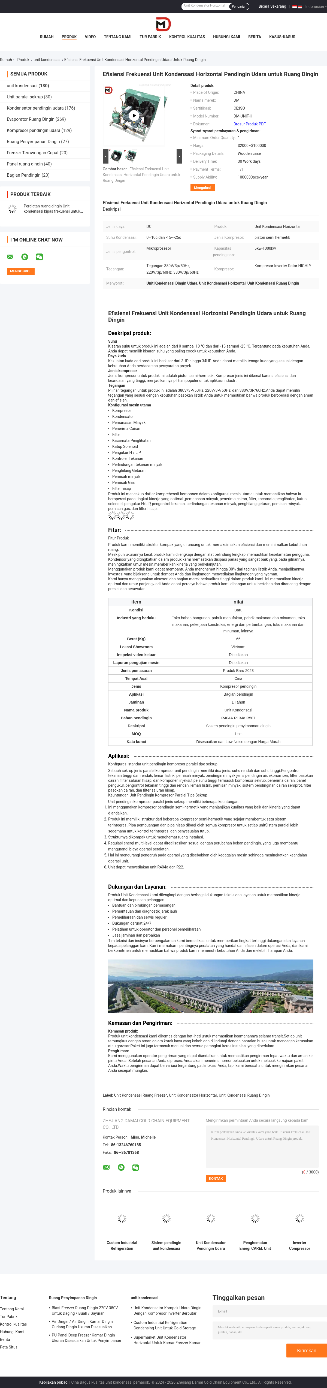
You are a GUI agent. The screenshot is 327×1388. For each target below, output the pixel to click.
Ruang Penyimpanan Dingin (33, 141)
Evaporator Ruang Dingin (31, 119)
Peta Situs (8, 1347)
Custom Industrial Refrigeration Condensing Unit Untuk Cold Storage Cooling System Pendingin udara (121, 1246)
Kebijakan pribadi (53, 1382)
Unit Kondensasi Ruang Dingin (244, 1095)
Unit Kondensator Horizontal (193, 1095)
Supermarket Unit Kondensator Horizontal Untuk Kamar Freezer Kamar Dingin (167, 1341)
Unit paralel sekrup (25, 96)
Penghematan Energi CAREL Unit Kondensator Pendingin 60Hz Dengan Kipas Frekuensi (255, 1246)
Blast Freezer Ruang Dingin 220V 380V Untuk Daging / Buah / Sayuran (85, 1310)
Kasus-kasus (282, 37)
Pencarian (239, 6)
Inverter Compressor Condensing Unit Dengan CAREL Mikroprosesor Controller (300, 1246)
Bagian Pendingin (24, 175)
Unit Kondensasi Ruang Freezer (140, 1095)
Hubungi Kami (226, 37)
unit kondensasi (47, 60)
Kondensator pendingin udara (35, 108)
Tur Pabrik (150, 37)
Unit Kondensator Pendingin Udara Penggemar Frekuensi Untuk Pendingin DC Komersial (211, 1246)
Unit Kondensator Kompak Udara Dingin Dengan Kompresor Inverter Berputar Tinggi (167, 1311)
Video (90, 37)
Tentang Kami (117, 37)
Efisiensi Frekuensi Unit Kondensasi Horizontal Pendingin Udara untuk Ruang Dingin (141, 175)
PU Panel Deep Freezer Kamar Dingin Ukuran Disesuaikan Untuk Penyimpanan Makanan (86, 1338)
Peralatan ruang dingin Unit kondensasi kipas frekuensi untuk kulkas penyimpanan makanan (52, 211)
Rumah (47, 37)
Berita (254, 37)
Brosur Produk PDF (250, 124)
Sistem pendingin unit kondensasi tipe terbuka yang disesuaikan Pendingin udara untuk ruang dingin (166, 1246)
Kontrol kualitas (187, 37)
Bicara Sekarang (272, 6)
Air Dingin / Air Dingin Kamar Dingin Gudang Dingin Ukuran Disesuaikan (82, 1324)
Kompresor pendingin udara (33, 130)
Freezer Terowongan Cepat (33, 152)
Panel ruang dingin (25, 164)
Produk (69, 37)
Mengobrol (202, 188)
